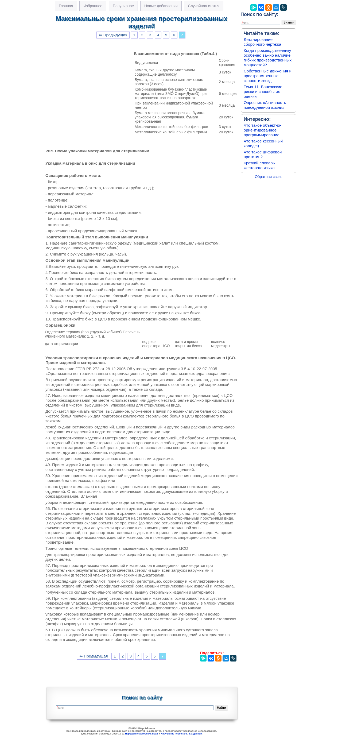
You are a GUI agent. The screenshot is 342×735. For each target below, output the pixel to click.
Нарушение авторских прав (141, 733)
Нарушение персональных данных (182, 733)
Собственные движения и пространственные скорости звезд (268, 76)
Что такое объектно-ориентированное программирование (262, 130)
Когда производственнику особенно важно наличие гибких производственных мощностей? (268, 57)
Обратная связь (268, 177)
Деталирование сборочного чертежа (262, 42)
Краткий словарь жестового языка (259, 165)
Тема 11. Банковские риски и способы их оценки (263, 91)
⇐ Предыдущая (113, 35)
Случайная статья (203, 6)
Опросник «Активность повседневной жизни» (265, 105)
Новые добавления (161, 6)
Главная (66, 6)
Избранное (92, 6)
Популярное (123, 6)
